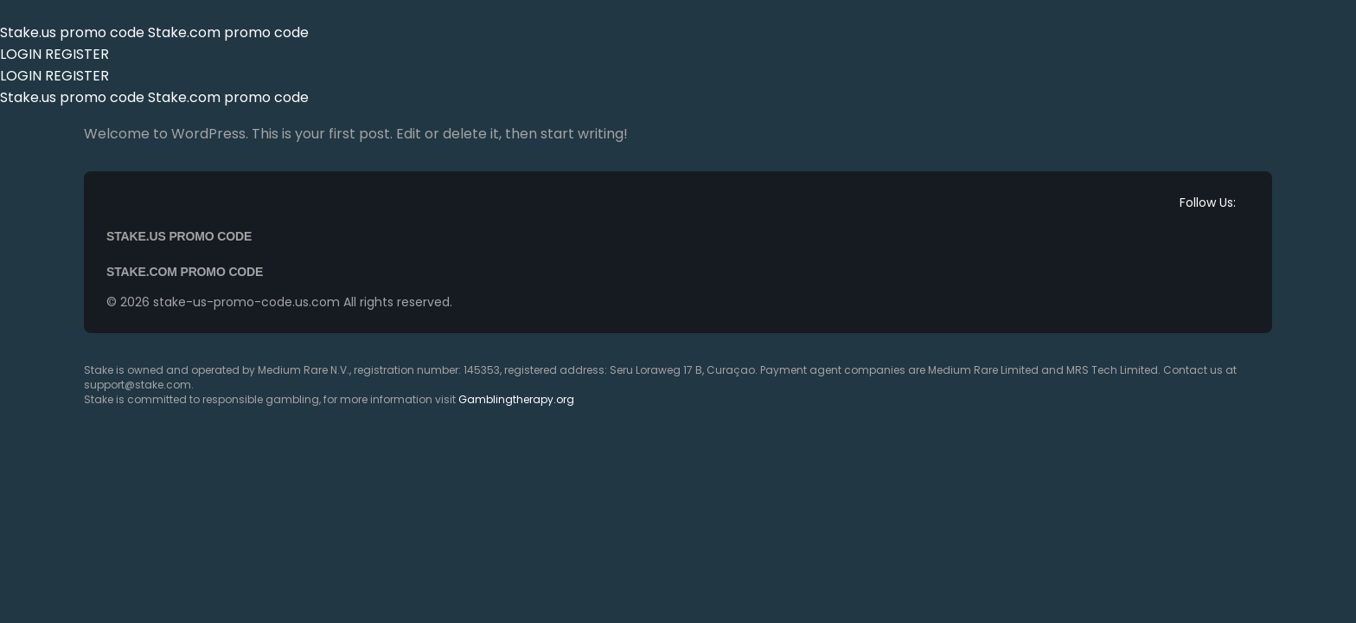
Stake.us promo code (74, 32)
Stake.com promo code (228, 32)
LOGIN (21, 54)
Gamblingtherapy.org (516, 399)
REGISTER (77, 54)
